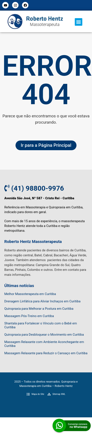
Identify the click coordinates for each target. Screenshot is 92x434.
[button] (78, 22)
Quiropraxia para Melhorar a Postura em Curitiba (38, 309)
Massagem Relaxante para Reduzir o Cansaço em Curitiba (45, 353)
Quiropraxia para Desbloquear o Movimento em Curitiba (44, 335)
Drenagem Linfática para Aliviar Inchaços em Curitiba (42, 301)
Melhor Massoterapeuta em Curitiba (30, 294)
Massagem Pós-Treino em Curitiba (29, 316)
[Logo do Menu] (35, 21)
